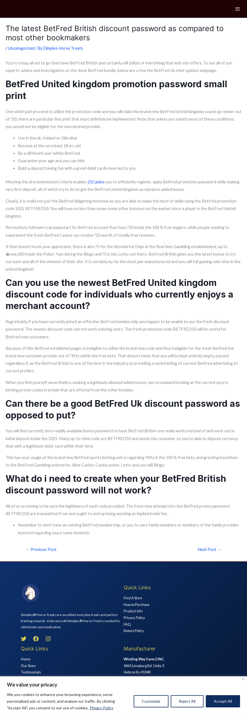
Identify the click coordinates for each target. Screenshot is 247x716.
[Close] (243, 679)
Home (25, 659)
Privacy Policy (101, 707)
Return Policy (134, 630)
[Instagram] (48, 639)
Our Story (28, 665)
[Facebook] (36, 639)
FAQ (127, 624)
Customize (151, 701)
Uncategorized (21, 48)
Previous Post (41, 549)
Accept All (223, 701)
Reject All (187, 701)
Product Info (133, 611)
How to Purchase (137, 604)
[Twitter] (23, 639)
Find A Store (133, 598)
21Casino (96, 181)
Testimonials (31, 672)
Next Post (209, 549)
